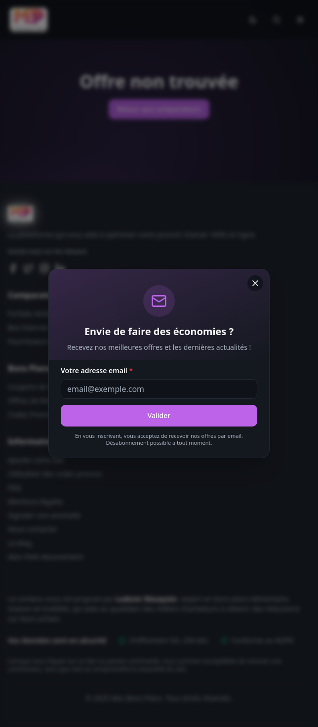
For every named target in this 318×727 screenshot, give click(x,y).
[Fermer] (255, 283)
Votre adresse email (97, 370)
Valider (159, 415)
